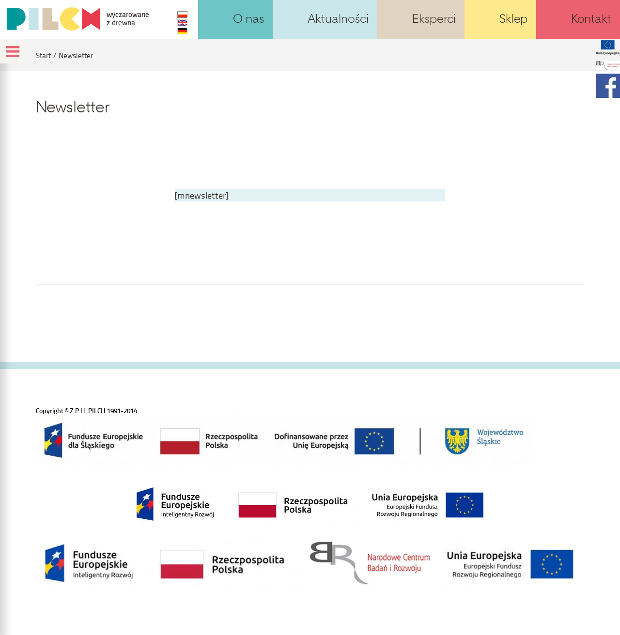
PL (182, 14)
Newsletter (76, 55)
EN (182, 23)
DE (182, 31)
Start (43, 55)
